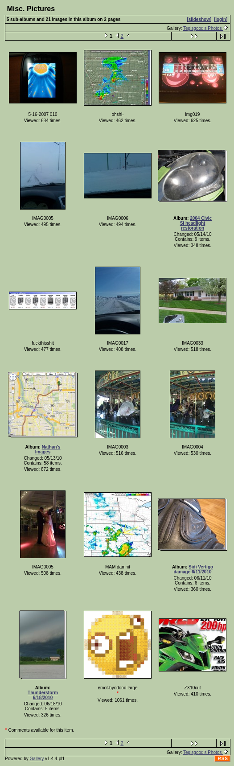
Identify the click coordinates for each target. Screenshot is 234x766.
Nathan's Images (48, 449)
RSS (223, 758)
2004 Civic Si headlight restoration (196, 223)
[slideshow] (199, 19)
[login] (221, 19)
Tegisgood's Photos (206, 28)
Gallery (37, 758)
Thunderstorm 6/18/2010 (43, 695)
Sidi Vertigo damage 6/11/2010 (193, 569)
